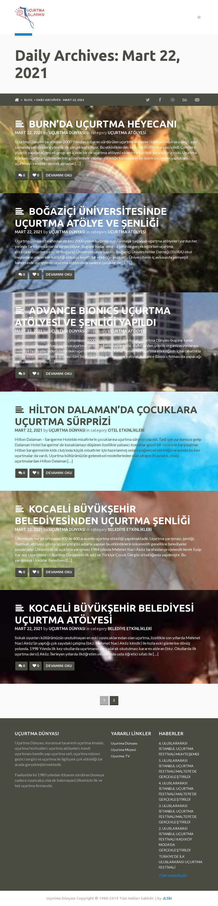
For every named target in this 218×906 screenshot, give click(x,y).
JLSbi (167, 898)
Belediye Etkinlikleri (130, 529)
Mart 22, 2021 (28, 132)
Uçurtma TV (120, 756)
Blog (28, 100)
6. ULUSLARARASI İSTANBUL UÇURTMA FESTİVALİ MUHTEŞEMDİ (179, 748)
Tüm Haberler (173, 876)
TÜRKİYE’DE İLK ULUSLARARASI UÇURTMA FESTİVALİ (180, 861)
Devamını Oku (59, 175)
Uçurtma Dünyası (67, 132)
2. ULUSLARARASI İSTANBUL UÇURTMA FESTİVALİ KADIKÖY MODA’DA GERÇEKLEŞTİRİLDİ (176, 839)
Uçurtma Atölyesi (127, 132)
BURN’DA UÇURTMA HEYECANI (96, 123)
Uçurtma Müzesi (123, 749)
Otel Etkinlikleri (126, 430)
